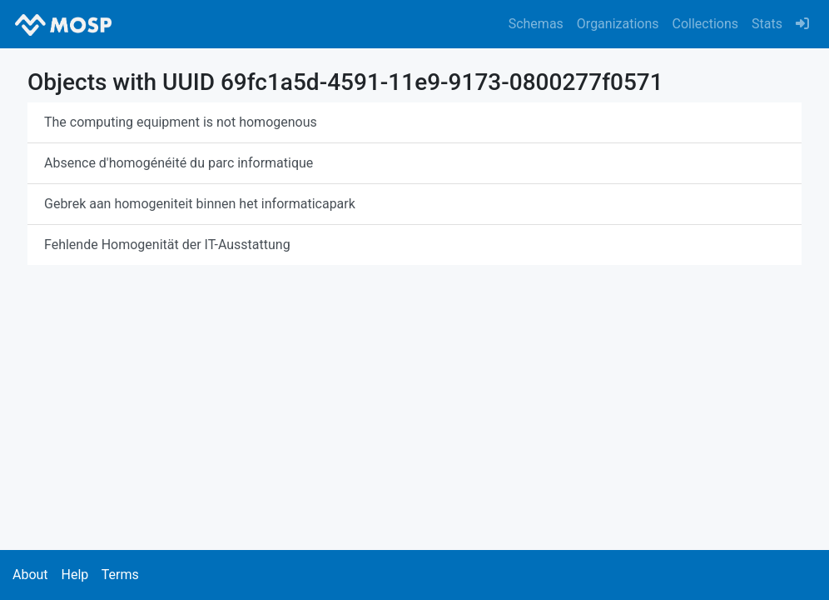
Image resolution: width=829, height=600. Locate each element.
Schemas (536, 24)
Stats (767, 24)
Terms (120, 574)
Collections (706, 24)
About (30, 574)
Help (74, 574)
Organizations (618, 24)
